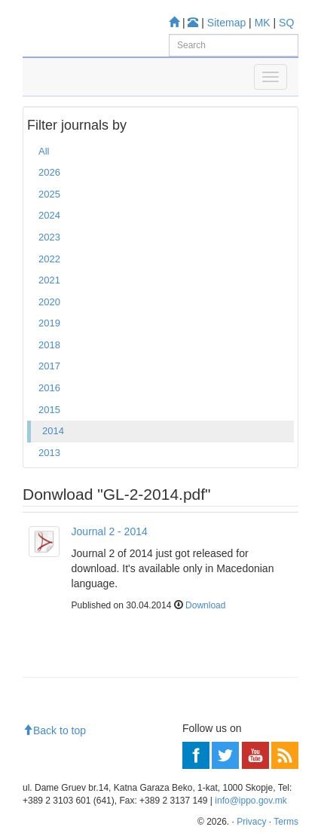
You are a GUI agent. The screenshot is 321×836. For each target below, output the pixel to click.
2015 (49, 409)
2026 (49, 172)
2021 (49, 280)
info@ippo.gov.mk (250, 800)
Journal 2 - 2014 (110, 531)
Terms (286, 821)
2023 (49, 237)
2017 (49, 366)
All (43, 151)
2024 (49, 215)
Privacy (251, 821)
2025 (49, 194)
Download (205, 605)
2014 (53, 430)
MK (263, 23)
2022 (49, 259)
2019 (49, 323)
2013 (49, 452)
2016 (49, 388)
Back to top (54, 730)
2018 (49, 345)
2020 (49, 302)
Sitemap (226, 23)
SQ (286, 23)
